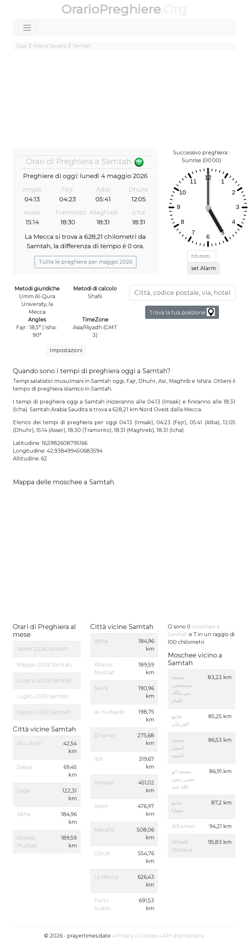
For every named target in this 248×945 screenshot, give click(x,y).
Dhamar (104, 735)
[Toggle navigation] (27, 27)
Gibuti (102, 853)
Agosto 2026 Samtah (43, 712)
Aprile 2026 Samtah (42, 649)
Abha (23, 814)
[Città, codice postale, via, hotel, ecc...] (182, 292)
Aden (101, 806)
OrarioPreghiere (111, 9)
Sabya (24, 767)
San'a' (101, 688)
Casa (21, 46)
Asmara (103, 783)
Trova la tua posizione (182, 312)
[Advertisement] (124, 100)
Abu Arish (29, 743)
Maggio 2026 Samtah (44, 665)
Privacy (124, 936)
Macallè (104, 830)
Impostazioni (66, 350)
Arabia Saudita (50, 46)
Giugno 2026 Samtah (44, 680)
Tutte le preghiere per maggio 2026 (85, 262)
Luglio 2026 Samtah (42, 696)
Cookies (148, 936)
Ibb (98, 759)
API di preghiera (183, 936)
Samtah (82, 46)
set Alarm (203, 268)
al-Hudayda (109, 712)
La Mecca (106, 877)
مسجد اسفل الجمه (178, 748)
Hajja (23, 791)
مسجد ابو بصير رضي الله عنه (183, 779)
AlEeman (183, 826)
